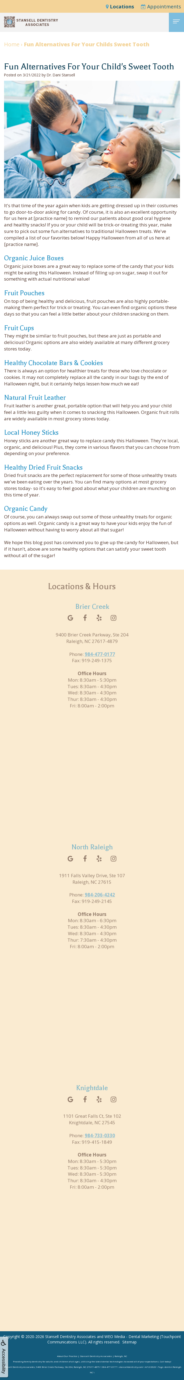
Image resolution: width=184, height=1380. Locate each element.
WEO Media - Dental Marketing (131, 1336)
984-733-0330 (100, 1143)
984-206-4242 (100, 902)
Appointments (161, 6)
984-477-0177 (100, 661)
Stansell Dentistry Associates (70, 1336)
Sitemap (129, 1342)
